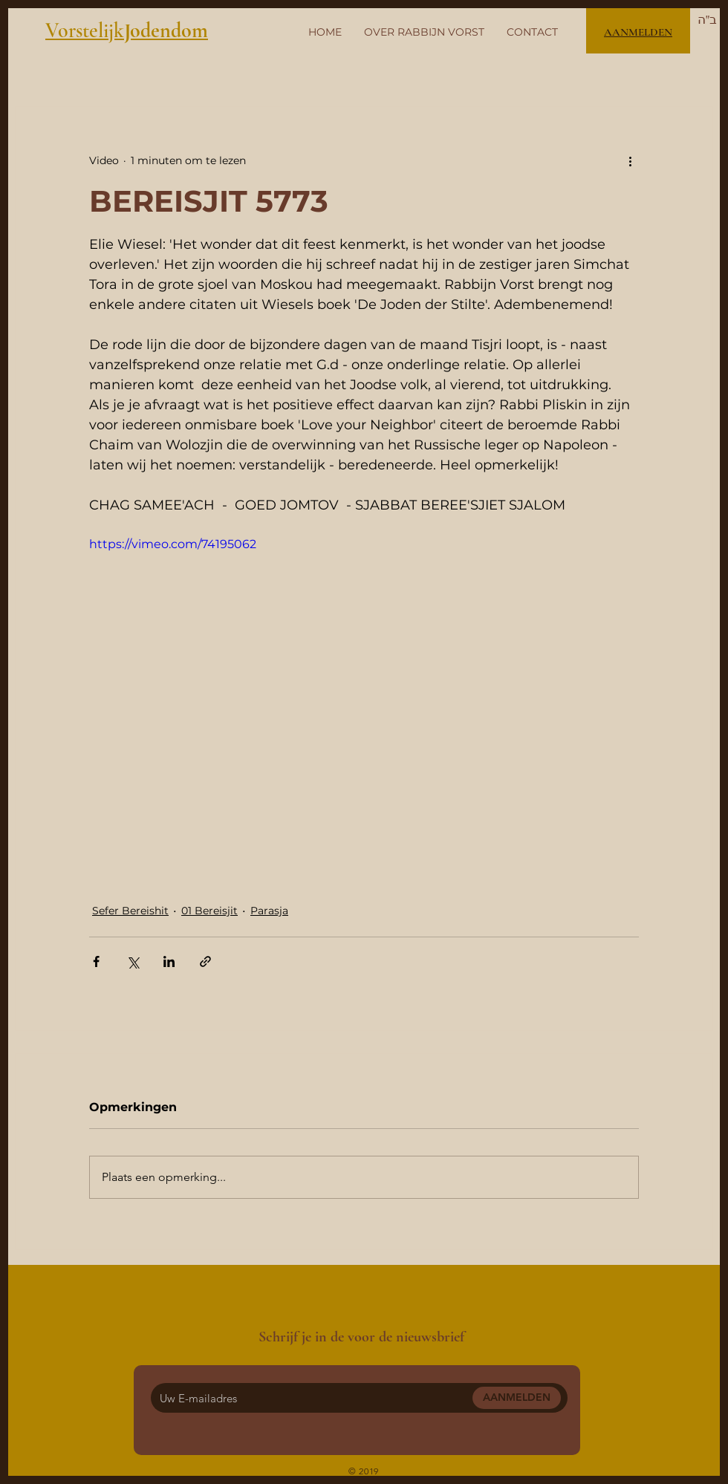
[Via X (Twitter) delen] (133, 961)
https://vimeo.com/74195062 (172, 544)
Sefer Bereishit (130, 910)
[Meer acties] (630, 160)
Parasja (269, 910)
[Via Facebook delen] (96, 961)
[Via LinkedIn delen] (169, 961)
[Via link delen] (205, 961)
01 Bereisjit (209, 910)
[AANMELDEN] (516, 1398)
